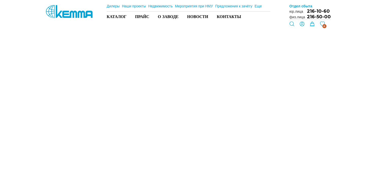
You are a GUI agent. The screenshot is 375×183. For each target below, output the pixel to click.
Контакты (229, 16)
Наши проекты (134, 6)
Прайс (142, 16)
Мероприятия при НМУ (194, 6)
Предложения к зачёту (233, 6)
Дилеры (113, 6)
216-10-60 (318, 11)
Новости (197, 16)
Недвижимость (160, 6)
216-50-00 (319, 17)
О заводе (168, 16)
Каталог (117, 16)
